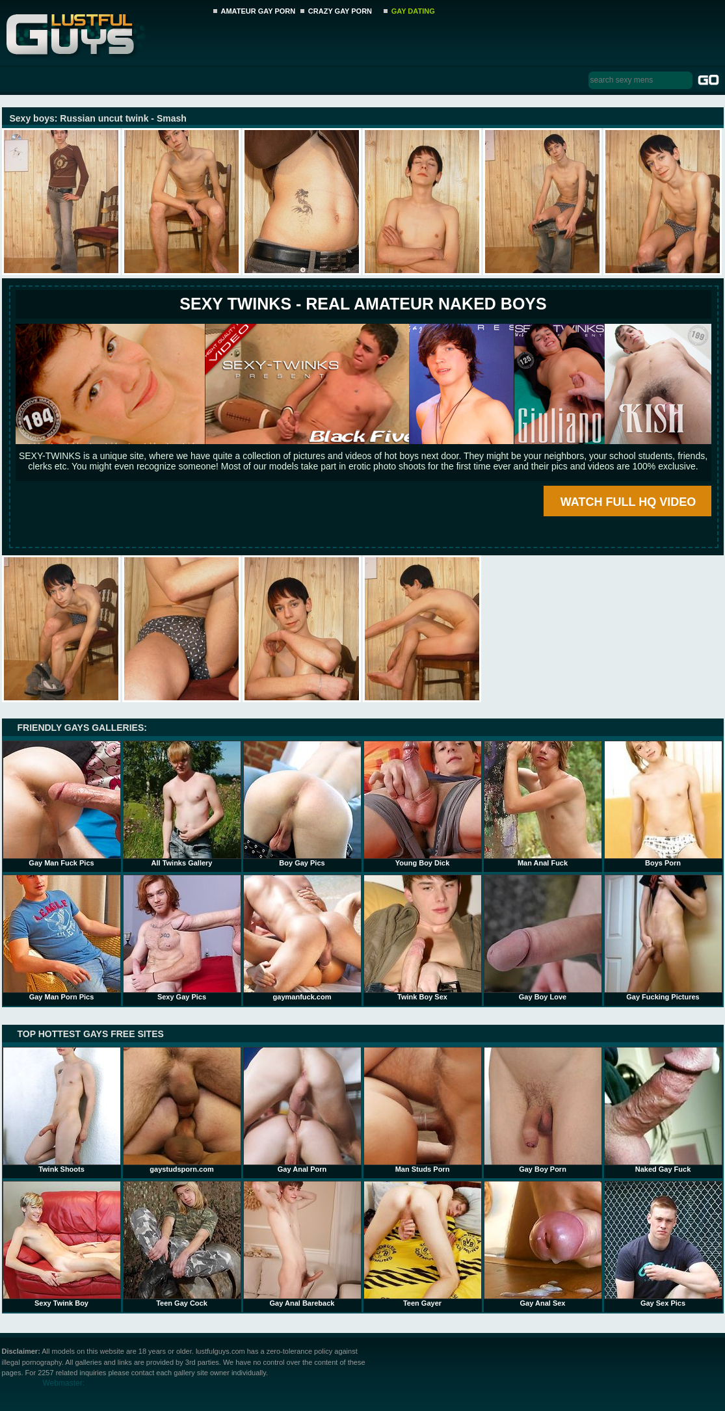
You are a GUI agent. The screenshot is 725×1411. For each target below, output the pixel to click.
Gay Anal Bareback (302, 1244)
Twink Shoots (62, 1110)
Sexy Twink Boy (62, 1244)
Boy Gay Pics (302, 804)
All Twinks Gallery (182, 804)
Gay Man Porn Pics (62, 938)
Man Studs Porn (422, 1110)
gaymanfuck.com (302, 938)
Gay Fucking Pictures (663, 938)
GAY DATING (413, 11)
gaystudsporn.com (182, 1110)
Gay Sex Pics (663, 1244)
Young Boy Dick (422, 804)
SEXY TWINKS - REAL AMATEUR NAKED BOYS (362, 304)
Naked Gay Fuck (663, 1110)
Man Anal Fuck (543, 804)
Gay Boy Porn (543, 1110)
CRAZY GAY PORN (340, 11)
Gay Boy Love (543, 938)
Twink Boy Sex (422, 938)
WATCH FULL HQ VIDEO (628, 501)
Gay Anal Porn (302, 1110)
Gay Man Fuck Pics (62, 804)
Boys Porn (663, 804)
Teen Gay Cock (182, 1244)
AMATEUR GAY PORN (258, 11)
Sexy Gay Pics (182, 938)
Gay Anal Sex (543, 1244)
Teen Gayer (422, 1244)
